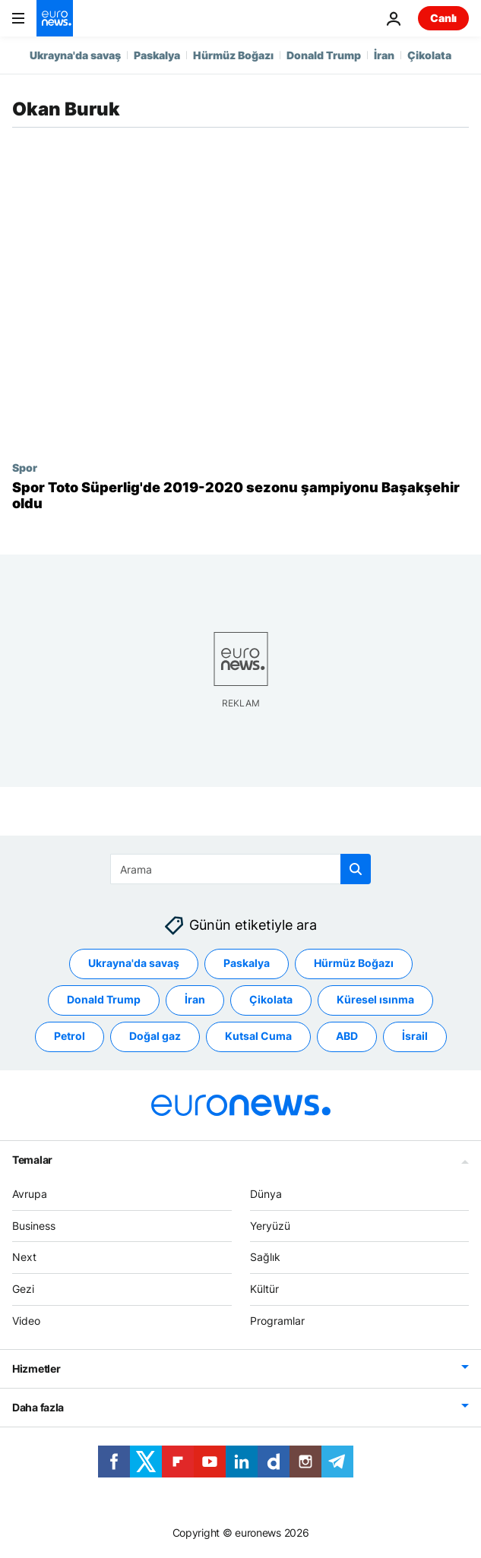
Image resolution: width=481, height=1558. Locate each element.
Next (24, 1256)
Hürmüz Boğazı (233, 55)
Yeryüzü (270, 1225)
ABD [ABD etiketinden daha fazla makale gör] (347, 1035)
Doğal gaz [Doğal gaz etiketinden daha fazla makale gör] (155, 1035)
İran (384, 55)
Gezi (23, 1288)
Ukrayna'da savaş (75, 55)
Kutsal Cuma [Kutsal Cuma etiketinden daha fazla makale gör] (258, 1035)
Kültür (264, 1288)
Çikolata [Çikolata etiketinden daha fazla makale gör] (271, 999)
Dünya (266, 1193)
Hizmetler (36, 1368)
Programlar (277, 1320)
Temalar (32, 1159)
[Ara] (240, 869)
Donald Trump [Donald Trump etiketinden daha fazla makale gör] (104, 999)
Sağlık (265, 1256)
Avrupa (29, 1193)
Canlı (443, 17)
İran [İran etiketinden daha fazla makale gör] (195, 999)
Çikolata (429, 55)
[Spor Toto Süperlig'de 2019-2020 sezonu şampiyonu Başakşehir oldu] (240, 495)
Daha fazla (38, 1407)
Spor (24, 467)
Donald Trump (323, 55)
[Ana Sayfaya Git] (54, 18)
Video (26, 1320)
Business (33, 1225)
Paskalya (157, 55)
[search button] (355, 869)
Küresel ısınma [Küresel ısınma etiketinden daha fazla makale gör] (375, 999)
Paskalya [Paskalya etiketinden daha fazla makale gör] (246, 962)
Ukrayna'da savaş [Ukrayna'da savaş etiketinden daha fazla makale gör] (133, 962)
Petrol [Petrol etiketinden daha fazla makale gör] (69, 1035)
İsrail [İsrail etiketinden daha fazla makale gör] (415, 1035)
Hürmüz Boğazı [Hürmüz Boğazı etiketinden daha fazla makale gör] (354, 962)
